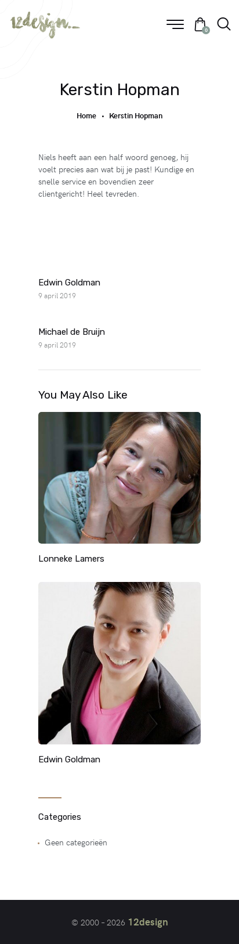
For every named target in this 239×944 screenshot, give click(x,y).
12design (148, 921)
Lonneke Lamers (71, 559)
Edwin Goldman (69, 759)
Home (86, 116)
